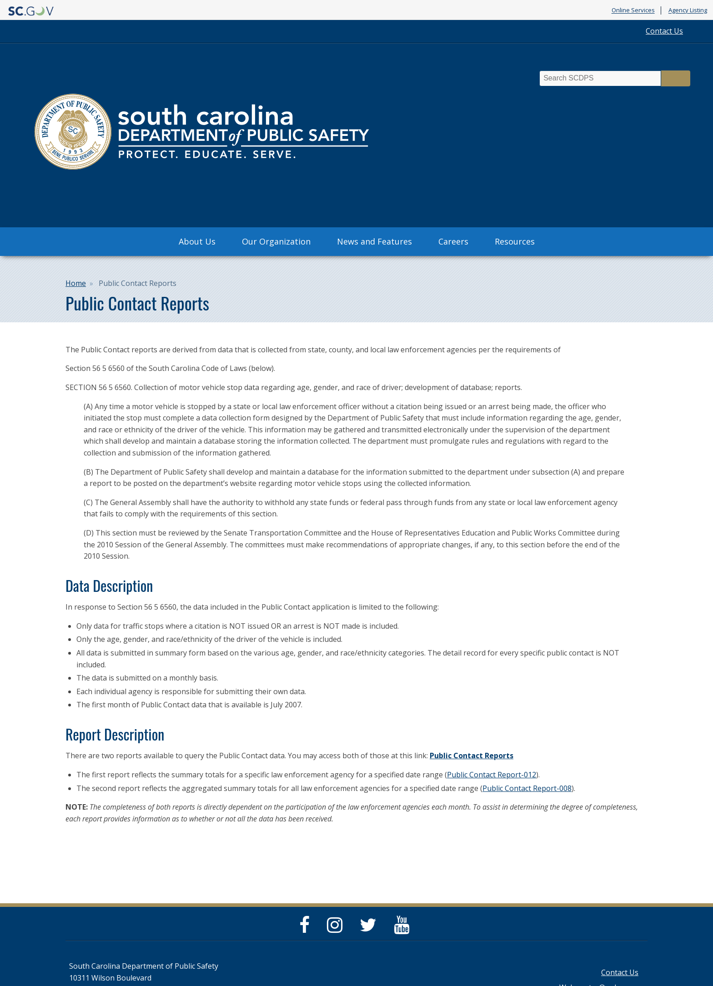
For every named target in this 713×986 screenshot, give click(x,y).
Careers (453, 241)
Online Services (633, 10)
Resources (515, 241)
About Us (197, 241)
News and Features (374, 241)
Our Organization (276, 241)
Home (75, 283)
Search (675, 78)
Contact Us (664, 31)
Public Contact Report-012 (491, 775)
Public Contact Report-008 (527, 788)
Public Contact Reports (471, 756)
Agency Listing (687, 10)
